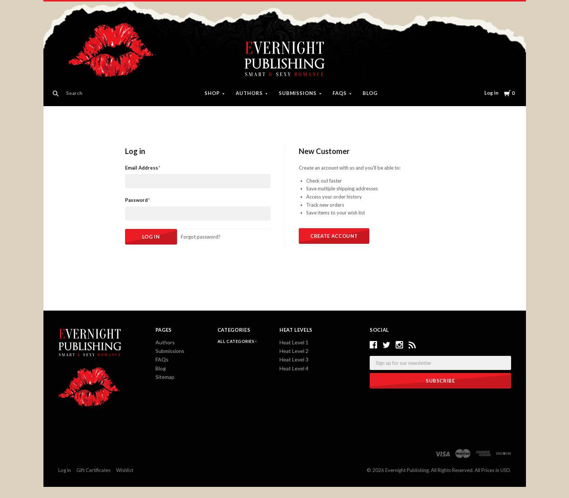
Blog (370, 93)
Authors (249, 93)
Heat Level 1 (293, 342)
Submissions (298, 93)
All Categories (236, 341)
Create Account (334, 236)
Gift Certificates (93, 470)
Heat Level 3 (293, 359)
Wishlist (124, 470)
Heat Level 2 (293, 351)
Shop (212, 93)
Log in (491, 93)
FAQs (340, 93)
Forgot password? (200, 237)
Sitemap (165, 377)
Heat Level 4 (293, 368)
